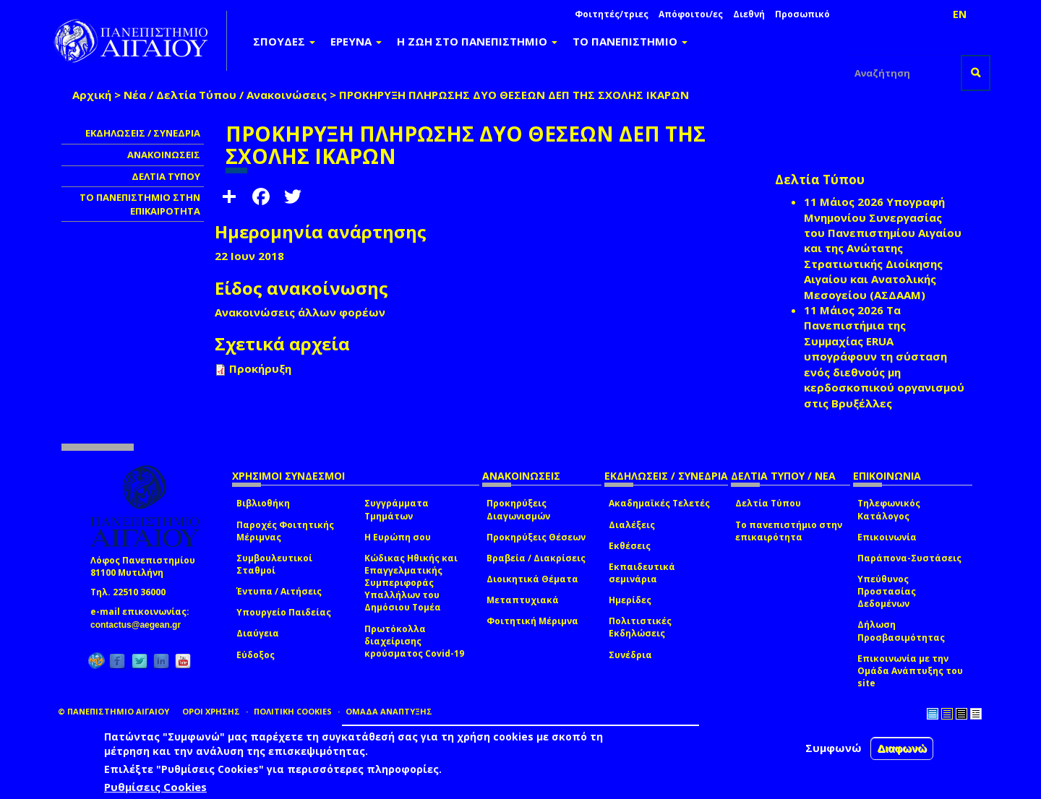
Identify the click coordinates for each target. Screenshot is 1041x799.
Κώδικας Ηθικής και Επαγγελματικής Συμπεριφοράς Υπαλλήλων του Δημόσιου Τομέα (411, 583)
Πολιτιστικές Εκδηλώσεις (640, 627)
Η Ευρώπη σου (397, 537)
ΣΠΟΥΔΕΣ (284, 41)
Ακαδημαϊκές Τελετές (659, 503)
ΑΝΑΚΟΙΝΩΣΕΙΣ (163, 154)
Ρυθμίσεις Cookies (155, 786)
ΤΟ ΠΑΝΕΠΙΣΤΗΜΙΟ (630, 41)
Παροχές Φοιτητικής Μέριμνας (285, 531)
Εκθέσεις (630, 546)
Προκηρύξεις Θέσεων (536, 537)
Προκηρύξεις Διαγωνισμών (518, 509)
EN (960, 14)
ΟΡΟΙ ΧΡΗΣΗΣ (211, 711)
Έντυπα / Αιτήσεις (279, 591)
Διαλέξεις (632, 525)
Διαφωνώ (902, 748)
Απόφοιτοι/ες (691, 14)
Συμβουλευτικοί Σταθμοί (274, 564)
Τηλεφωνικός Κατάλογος (888, 509)
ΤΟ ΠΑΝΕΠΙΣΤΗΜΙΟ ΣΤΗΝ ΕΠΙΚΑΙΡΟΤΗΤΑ (140, 204)
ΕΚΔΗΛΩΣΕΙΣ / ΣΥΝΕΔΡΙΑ (142, 132)
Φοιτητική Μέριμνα (532, 621)
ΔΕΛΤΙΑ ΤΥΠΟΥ (166, 176)
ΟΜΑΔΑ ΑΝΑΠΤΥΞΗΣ (389, 711)
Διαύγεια (257, 633)
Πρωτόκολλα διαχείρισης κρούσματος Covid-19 (414, 641)
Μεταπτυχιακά (523, 600)
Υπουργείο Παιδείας (283, 612)
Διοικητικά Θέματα (532, 579)
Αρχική (91, 94)
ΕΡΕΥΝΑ (356, 41)
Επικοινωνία (887, 537)
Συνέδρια (630, 655)
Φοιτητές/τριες (611, 14)
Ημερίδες (630, 600)
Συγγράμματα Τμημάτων (396, 509)
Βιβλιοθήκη (263, 503)
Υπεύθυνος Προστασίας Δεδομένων (886, 591)
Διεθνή (749, 14)
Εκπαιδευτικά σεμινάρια (642, 573)
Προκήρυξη (260, 368)
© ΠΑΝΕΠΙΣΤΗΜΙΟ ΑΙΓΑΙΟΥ (113, 711)
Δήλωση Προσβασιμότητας (901, 630)
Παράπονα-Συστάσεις (909, 558)
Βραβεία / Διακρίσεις (536, 558)
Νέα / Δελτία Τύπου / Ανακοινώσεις (225, 94)
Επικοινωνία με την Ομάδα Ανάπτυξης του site (910, 670)
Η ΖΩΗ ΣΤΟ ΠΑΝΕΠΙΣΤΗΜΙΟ (477, 41)
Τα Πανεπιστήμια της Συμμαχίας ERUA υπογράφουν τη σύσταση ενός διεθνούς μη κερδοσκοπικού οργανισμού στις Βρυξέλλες (884, 356)
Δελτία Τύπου (768, 503)
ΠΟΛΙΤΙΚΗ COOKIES (293, 711)
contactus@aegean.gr (139, 625)
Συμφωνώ (833, 747)
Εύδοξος (255, 655)
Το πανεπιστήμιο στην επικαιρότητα (788, 531)
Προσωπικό (802, 14)
